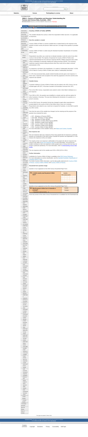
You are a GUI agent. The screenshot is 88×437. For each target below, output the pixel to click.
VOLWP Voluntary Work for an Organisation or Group (25, 359)
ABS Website (53, 2)
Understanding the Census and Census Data (24, 32)
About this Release (23, 408)
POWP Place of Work (25, 217)
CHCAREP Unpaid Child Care (25, 95)
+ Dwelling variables (24, 401)
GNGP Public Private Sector (25, 149)
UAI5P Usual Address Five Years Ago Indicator (25, 337)
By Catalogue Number (26, 16)
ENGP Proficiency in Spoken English (25, 144)
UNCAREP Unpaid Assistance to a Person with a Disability (25, 351)
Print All (35, 27)
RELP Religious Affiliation (24, 255)
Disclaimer (40, 426)
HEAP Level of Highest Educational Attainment (25, 153)
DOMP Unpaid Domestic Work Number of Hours (25, 115)
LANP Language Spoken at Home (24, 184)
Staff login (63, 426)
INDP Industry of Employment (25, 174)
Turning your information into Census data (24, 41)
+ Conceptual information (23, 404)
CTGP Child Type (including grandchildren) (25, 105)
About (71, 13)
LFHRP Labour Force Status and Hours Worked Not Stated (25, 191)
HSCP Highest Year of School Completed (25, 163)
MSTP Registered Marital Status (25, 205)
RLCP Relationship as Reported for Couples (25, 260)
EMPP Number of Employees (25, 130)
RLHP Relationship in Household (25, 274)
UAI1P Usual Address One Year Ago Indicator (25, 331)
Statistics (16, 13)
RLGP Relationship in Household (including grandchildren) (25, 267)
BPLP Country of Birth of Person (25, 79)
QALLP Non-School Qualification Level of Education (25, 248)
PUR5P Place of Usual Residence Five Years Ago (25, 229)
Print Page (29, 27)
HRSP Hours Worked (25, 158)
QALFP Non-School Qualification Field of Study (25, 241)
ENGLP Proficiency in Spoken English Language (25, 136)
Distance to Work (25, 378)
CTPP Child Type (25, 110)
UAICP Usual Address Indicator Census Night (25, 344)
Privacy (48, 426)
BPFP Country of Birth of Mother (25, 74)
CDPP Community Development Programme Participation (25, 372)
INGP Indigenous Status (25, 179)
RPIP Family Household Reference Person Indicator (25, 288)
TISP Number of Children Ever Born (25, 311)
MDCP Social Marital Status (25, 200)
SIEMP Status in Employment (25, 297)
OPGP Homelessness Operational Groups (25, 392)
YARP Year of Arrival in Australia (25, 366)
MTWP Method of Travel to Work (25, 209)
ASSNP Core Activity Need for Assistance (25, 69)
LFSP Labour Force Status (25, 197)
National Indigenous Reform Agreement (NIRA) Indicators (25, 384)
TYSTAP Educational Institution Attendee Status (25, 324)
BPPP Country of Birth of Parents (25, 90)
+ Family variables (24, 397)
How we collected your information (24, 37)
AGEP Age (25, 60)
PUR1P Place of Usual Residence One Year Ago (25, 221)
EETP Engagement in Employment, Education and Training (25, 123)
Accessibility (55, 426)
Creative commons (24, 426)
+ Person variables (24, 56)
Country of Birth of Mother (42, 162)
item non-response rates (47, 142)
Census (35, 13)
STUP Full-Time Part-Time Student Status (25, 305)
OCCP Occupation (25, 213)
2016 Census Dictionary (66, 156)
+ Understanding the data (24, 51)
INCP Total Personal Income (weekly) (25, 168)
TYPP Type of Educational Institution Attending (25, 317)
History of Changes (23, 412)
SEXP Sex (25, 293)
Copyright (32, 426)
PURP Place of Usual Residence (25, 235)
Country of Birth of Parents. (58, 162)
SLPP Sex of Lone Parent (25, 300)
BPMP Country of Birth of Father (25, 84)
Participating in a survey (53, 13)
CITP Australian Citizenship (25, 100)
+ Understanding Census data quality (24, 47)
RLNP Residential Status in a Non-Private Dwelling (25, 280)
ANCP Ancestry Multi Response (25, 64)
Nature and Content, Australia (64, 128)
